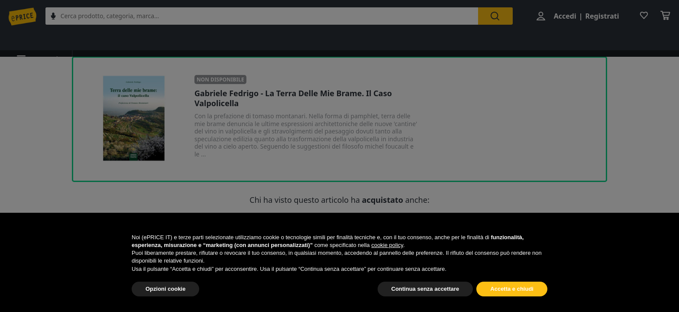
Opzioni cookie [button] (165, 289)
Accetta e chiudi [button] (512, 289)
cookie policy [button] (387, 245)
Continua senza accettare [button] (425, 289)
